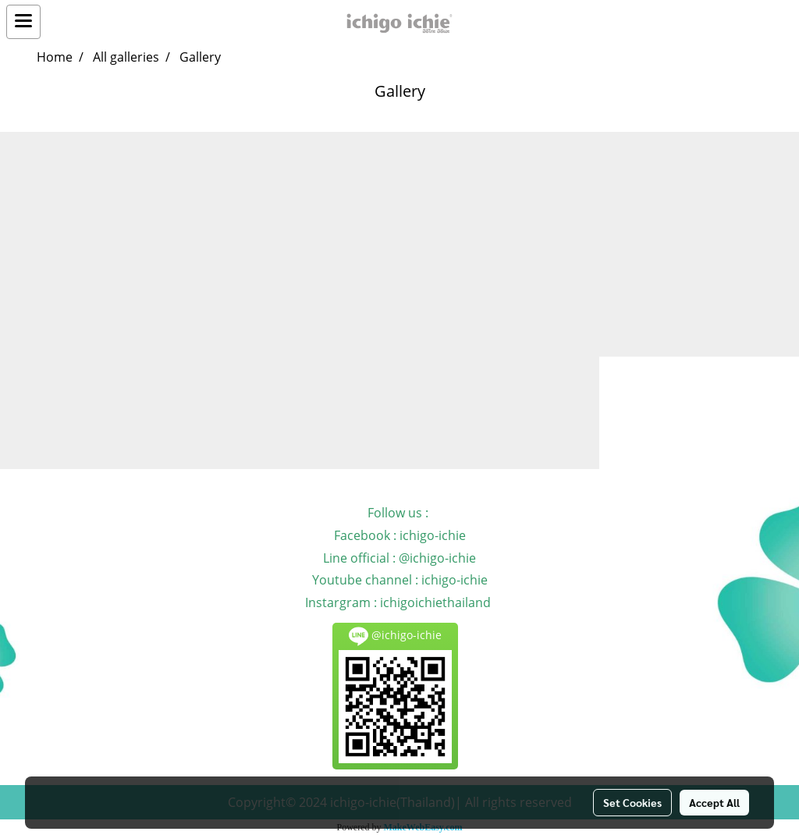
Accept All (714, 802)
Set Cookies (632, 802)
